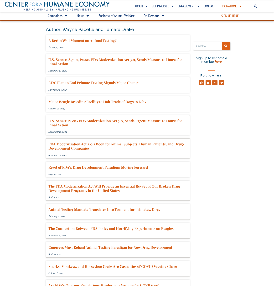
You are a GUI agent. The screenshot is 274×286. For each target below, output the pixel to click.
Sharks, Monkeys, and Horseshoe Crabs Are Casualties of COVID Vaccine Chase (112, 266)
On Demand (154, 15)
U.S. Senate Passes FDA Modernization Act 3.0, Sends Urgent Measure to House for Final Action (115, 122)
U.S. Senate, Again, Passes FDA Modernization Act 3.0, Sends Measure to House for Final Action (115, 61)
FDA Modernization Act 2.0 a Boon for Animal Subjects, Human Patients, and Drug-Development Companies (116, 146)
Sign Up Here (230, 16)
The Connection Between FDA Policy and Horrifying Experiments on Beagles (111, 228)
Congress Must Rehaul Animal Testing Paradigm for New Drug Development (110, 247)
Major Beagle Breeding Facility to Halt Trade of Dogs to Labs (97, 101)
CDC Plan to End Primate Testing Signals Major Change (93, 82)
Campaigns (58, 15)
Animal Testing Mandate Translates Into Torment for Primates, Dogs (104, 209)
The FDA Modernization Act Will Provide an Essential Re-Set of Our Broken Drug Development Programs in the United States (114, 188)
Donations (232, 6)
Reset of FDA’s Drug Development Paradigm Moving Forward (98, 167)
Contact (209, 6)
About (141, 6)
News (83, 15)
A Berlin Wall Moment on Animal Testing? (82, 40)
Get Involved (163, 6)
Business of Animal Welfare (116, 15)
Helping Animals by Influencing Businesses (57, 9)
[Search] (226, 46)
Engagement (189, 6)
